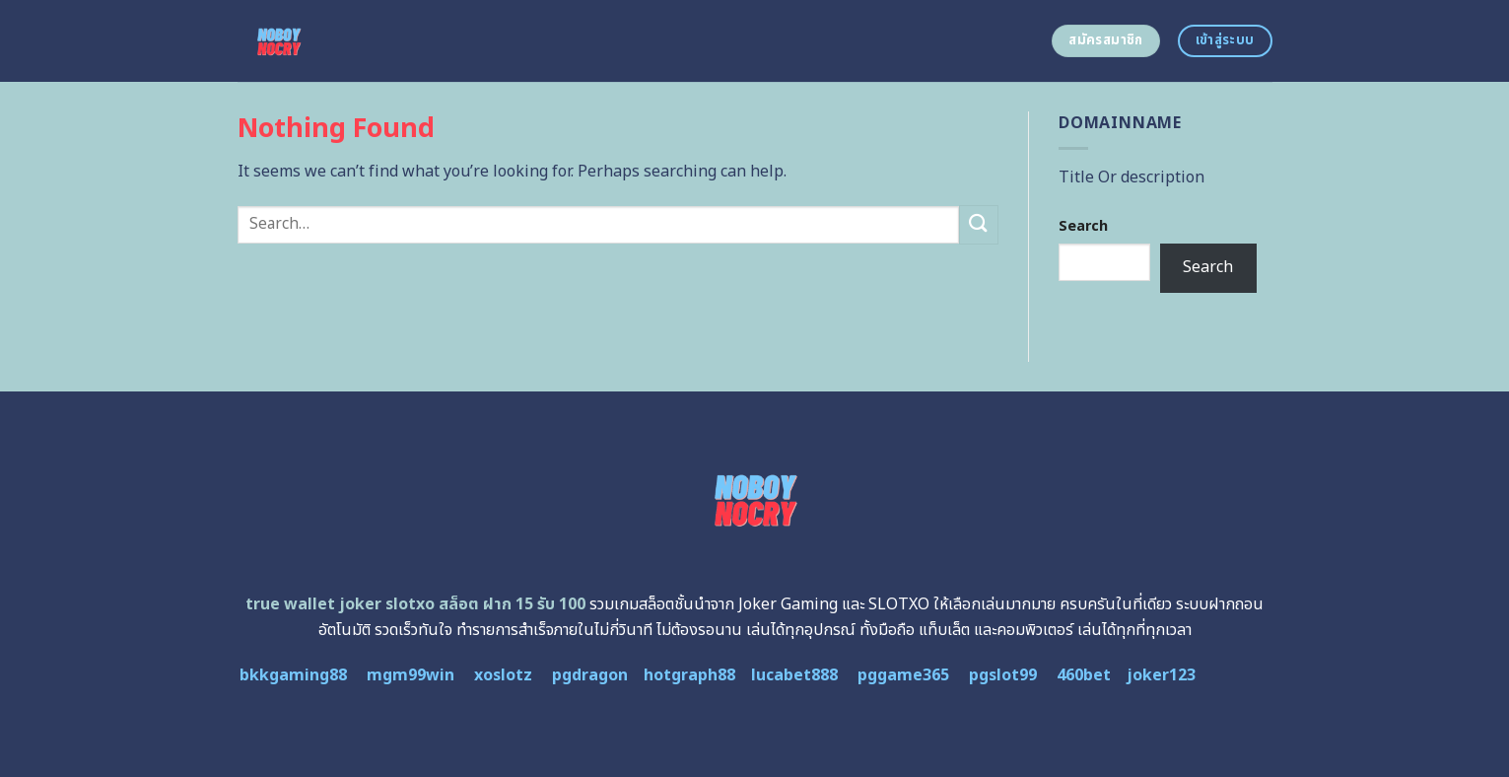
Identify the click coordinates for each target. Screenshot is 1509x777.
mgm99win (410, 675)
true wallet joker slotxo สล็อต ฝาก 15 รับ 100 (415, 604)
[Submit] (978, 224)
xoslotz (503, 675)
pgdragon (590, 675)
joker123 (1161, 675)
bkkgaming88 (293, 675)
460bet (1084, 675)
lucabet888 (794, 675)
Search (1083, 226)
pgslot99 (1003, 675)
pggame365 (903, 675)
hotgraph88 (689, 675)
